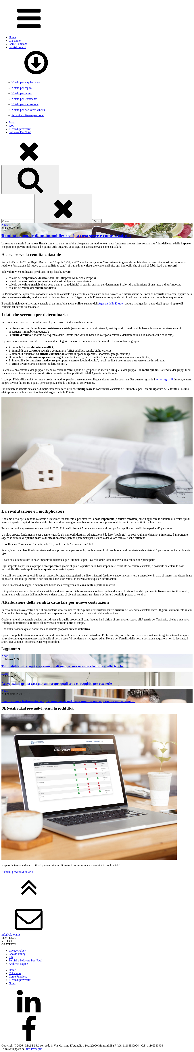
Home (12, 37)
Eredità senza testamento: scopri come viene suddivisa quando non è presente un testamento (68, 701)
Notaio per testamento (24, 98)
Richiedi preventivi (20, 129)
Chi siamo (15, 40)
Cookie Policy (17, 953)
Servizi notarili (101, 61)
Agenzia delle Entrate (111, 303)
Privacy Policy (17, 950)
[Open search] (30, 179)
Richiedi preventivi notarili (17, 871)
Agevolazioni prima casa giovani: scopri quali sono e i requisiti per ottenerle (56, 683)
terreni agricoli (164, 379)
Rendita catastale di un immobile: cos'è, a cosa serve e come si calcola (66, 235)
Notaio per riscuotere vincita (28, 109)
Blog (11, 122)
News (4, 224)
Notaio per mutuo (21, 93)
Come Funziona (18, 43)
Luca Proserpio (33, 1048)
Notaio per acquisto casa (25, 82)
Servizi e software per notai (27, 115)
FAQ (11, 125)
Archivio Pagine (18, 963)
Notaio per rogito (21, 87)
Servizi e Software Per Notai (25, 960)
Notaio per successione (25, 104)
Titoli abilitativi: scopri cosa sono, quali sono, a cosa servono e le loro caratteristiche (62, 666)
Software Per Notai (20, 132)
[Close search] (63, 208)
